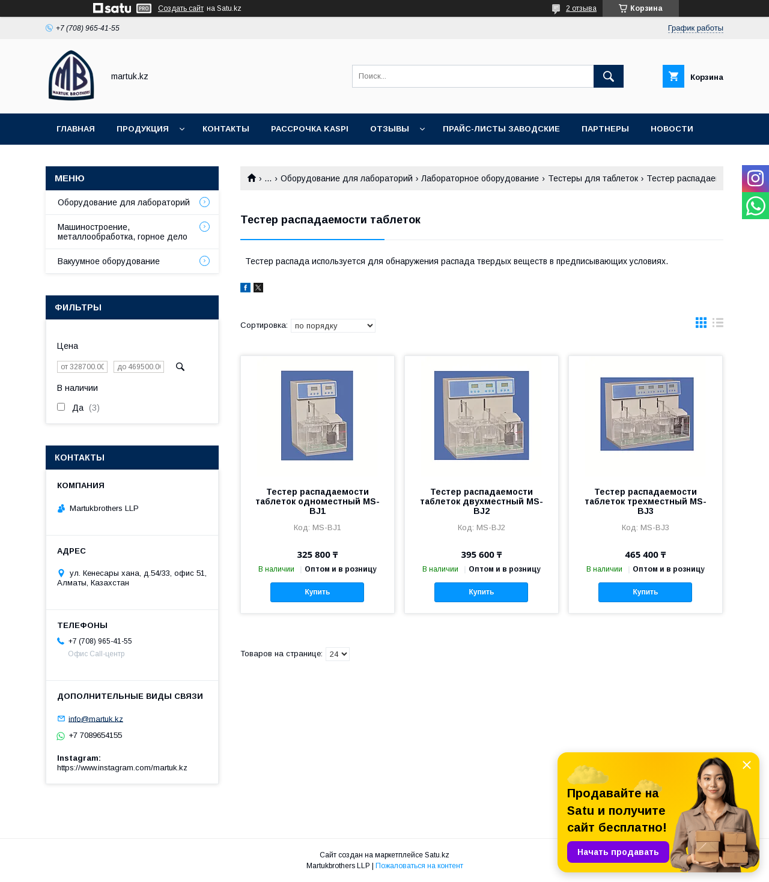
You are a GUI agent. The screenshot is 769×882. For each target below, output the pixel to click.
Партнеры (605, 128)
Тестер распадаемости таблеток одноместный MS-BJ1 (317, 501)
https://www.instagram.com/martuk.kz (122, 767)
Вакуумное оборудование (109, 261)
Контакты (225, 128)
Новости (672, 128)
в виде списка (718, 325)
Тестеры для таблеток (593, 178)
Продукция (143, 128)
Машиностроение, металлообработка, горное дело (122, 231)
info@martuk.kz (95, 718)
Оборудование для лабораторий (347, 178)
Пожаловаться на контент (419, 866)
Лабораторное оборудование (480, 178)
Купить (317, 592)
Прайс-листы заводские (501, 128)
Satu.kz (437, 855)
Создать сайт (181, 8)
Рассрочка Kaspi (309, 128)
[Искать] (609, 76)
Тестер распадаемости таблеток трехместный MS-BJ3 (646, 501)
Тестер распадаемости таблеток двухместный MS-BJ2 (481, 501)
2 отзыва (581, 8)
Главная (75, 128)
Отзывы (389, 128)
